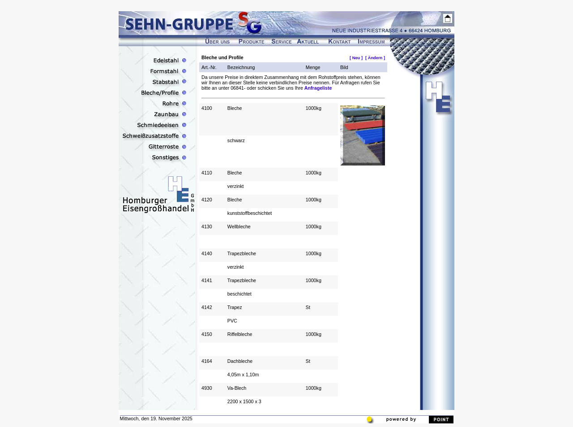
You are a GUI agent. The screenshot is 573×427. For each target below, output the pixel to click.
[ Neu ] (356, 58)
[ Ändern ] (375, 58)
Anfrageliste (318, 88)
